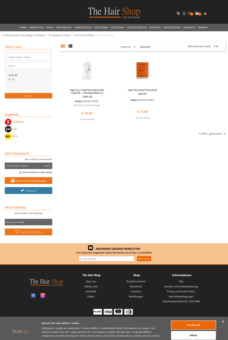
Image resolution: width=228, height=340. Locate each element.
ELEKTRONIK (117, 27)
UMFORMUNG (63, 27)
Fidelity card (91, 286)
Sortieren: (126, 46)
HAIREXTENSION (83, 27)
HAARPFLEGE (36, 27)
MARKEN (202, 27)
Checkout (28, 191)
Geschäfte (91, 291)
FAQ (181, 281)
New (11, 136)
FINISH (49, 27)
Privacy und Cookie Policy (181, 291)
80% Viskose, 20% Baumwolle (87, 105)
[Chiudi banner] (223, 305)
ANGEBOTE (189, 27)
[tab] (64, 46)
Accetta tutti (193, 308)
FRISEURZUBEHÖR (137, 27)
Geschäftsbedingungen (181, 296)
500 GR (142, 94)
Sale (11, 129)
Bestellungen (136, 296)
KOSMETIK (155, 27)
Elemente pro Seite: (199, 46)
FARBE (23, 27)
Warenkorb (136, 286)
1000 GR (87, 96)
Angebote (14, 122)
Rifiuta (193, 319)
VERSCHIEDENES (172, 27)
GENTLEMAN (101, 27)
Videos (91, 296)
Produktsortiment (136, 281)
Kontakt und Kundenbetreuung (181, 286)
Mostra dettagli (166, 333)
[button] (179, 13)
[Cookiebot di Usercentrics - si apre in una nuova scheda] (20, 333)
